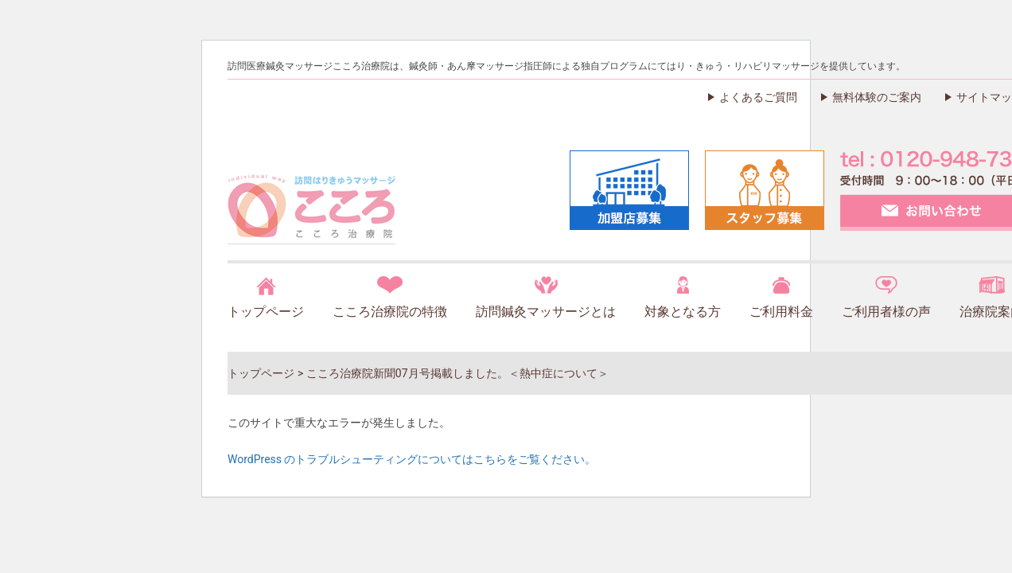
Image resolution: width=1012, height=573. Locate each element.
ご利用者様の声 (886, 311)
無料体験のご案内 (876, 97)
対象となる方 (682, 311)
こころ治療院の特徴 (390, 311)
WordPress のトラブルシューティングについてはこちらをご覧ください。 (412, 459)
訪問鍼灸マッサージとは (546, 311)
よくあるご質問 (758, 97)
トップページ (266, 311)
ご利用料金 (781, 311)
